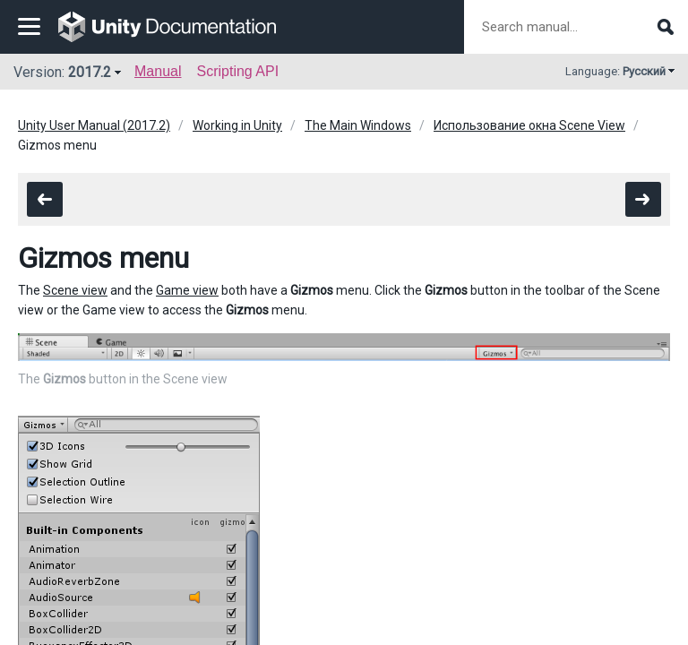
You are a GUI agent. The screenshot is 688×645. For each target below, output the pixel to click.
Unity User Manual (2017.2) (94, 125)
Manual (157, 71)
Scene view (75, 290)
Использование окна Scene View (529, 125)
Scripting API (237, 71)
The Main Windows (358, 125)
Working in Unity (237, 125)
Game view (187, 290)
